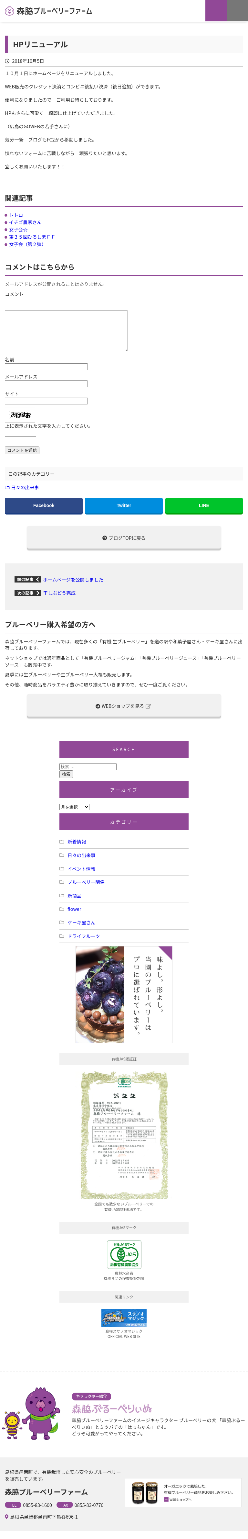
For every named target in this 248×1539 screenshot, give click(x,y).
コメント (14, 294)
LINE (204, 513)
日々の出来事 (25, 495)
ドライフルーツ (83, 943)
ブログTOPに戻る (124, 545)
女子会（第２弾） (27, 244)
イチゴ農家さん (25, 222)
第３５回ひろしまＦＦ (32, 236)
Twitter (124, 513)
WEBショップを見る (123, 713)
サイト (12, 401)
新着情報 (76, 849)
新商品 (74, 903)
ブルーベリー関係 (86, 889)
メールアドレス (21, 384)
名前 (9, 367)
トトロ (16, 214)
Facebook (43, 513)
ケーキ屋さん (81, 930)
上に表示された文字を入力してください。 (49, 433)
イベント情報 (81, 876)
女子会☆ (18, 229)
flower (74, 916)
